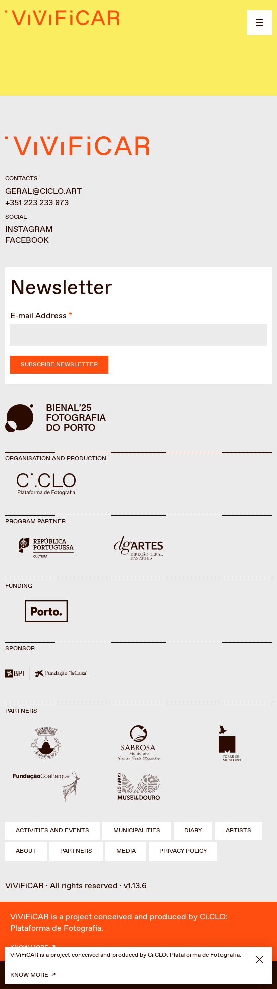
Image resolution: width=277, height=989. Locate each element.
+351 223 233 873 (37, 202)
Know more (29, 975)
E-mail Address (38, 316)
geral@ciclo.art (43, 191)
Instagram (29, 229)
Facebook (27, 240)
